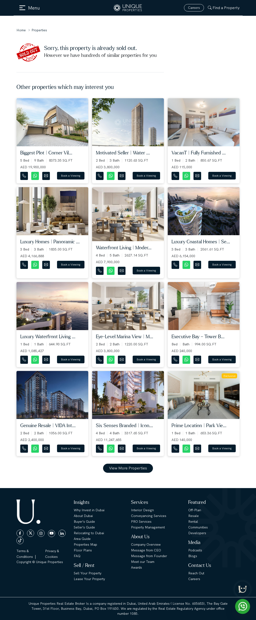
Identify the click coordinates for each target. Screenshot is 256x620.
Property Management (148, 527)
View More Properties (128, 468)
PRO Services (141, 521)
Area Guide (82, 539)
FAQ (77, 556)
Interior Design (142, 510)
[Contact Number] (24, 174)
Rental (193, 521)
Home (21, 30)
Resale (193, 516)
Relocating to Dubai (89, 533)
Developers (197, 533)
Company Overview (146, 544)
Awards (136, 567)
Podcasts (195, 550)
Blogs (192, 556)
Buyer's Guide (84, 521)
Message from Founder (149, 556)
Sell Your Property (87, 573)
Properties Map (85, 544)
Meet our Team (142, 562)
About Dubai (83, 516)
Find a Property (224, 7)
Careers (194, 7)
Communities (198, 527)
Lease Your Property (89, 579)
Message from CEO (146, 550)
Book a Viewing (70, 176)
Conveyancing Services (148, 516)
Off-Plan (194, 510)
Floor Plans (83, 550)
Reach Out (196, 573)
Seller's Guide (84, 527)
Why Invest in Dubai (89, 510)
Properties (39, 30)
